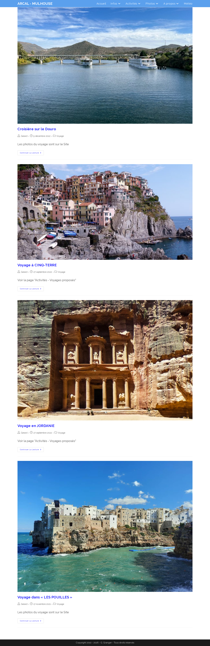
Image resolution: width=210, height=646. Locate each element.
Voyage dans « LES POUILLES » (45, 597)
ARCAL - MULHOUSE (35, 3)
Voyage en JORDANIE (36, 426)
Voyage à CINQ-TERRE (37, 265)
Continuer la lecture (32, 153)
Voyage (60, 136)
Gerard (24, 136)
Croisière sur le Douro (37, 129)
